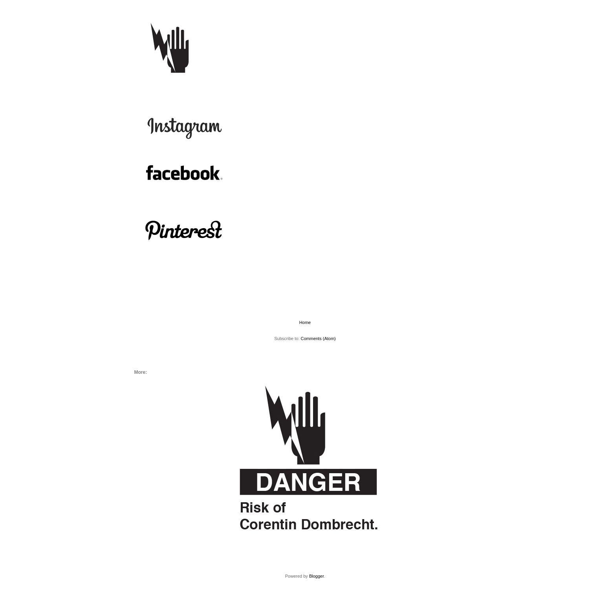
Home (155, 88)
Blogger (316, 576)
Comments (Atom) (318, 338)
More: (182, 88)
